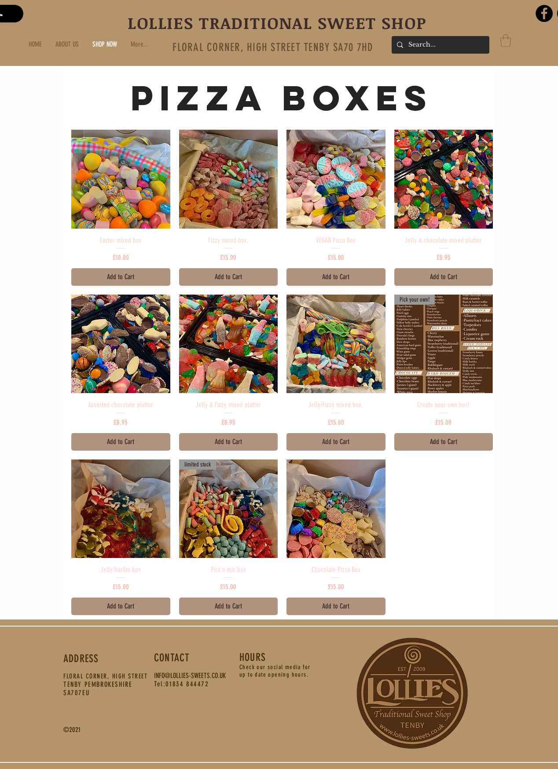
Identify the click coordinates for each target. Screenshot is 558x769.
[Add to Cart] (120, 277)
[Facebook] (544, 13)
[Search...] (439, 45)
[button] (505, 40)
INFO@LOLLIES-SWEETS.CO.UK (190, 675)
